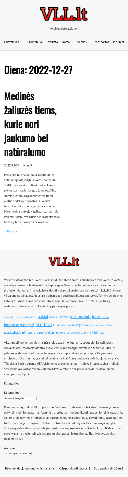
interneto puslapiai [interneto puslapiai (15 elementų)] (19, 324)
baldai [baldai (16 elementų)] (43, 316)
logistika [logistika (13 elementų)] (82, 325)
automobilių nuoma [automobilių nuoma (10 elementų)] (13, 317)
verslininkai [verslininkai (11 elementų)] (73, 332)
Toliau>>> (10, 231)
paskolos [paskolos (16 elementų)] (11, 332)
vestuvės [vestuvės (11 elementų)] (86, 332)
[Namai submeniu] (72, 42)
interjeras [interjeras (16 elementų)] (100, 316)
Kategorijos (11, 392)
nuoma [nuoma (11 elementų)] (100, 325)
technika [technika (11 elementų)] (61, 332)
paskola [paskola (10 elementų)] (108, 325)
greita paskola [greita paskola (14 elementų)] (80, 316)
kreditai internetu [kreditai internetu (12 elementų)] (64, 325)
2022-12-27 (11, 165)
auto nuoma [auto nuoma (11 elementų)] (30, 316)
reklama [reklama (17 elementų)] (28, 332)
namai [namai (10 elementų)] (92, 325)
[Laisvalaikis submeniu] (21, 42)
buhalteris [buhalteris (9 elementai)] (53, 317)
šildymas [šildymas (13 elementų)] (98, 332)
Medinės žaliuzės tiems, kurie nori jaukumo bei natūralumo (30, 124)
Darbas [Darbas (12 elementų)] (63, 317)
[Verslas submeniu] (88, 42)
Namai (27, 165)
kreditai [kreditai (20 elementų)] (44, 324)
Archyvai (10, 448)
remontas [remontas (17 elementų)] (46, 332)
